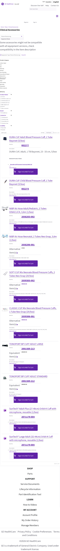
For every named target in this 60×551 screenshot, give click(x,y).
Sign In (35, 22)
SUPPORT (30, 478)
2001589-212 (28, 381)
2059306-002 (24, 283)
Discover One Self (37, 5)
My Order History (30, 520)
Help (47, 5)
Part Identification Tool (30, 494)
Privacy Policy (24, 531)
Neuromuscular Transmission (3, 78)
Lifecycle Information (29, 489)
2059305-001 (24, 319)
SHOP (30, 468)
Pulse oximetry (3, 82)
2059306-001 (28, 316)
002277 (25, 145)
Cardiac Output (3, 63)
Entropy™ (2, 70)
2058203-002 (28, 216)
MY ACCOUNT (30, 509)
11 (58, 132)
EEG (1, 66)
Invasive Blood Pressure (4, 74)
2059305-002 (28, 280)
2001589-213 (28, 348)
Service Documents (30, 484)
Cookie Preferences (42, 531)
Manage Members (30, 525)
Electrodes (2, 68)
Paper (1, 80)
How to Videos (30, 504)
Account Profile (30, 515)
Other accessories (3, 88)
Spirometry (2, 84)
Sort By (42, 132)
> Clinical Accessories (13, 27)
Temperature (2, 86)
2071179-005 (28, 444)
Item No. (11, 144)
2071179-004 (28, 416)
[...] (10, 166)
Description (11, 148)
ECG (1, 65)
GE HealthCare (8, 531)
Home (2, 27)
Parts (30, 473)
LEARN (30, 499)
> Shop (5, 27)
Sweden (48, 2)
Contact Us (55, 5)
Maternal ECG (2, 76)
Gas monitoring (3, 72)
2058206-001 (28, 244)
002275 (25, 188)
